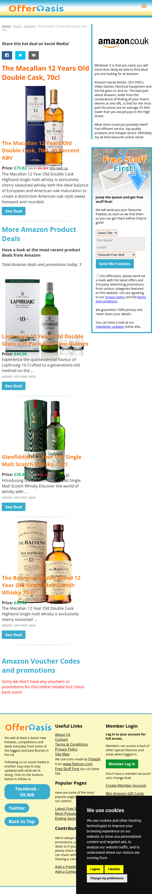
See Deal (13, 211)
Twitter (17, 808)
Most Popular (66, 813)
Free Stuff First (67, 768)
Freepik (94, 759)
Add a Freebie (66, 866)
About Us (63, 734)
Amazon (29, 26)
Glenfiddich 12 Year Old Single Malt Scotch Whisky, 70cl (41, 460)
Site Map (62, 754)
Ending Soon (65, 818)
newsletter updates (110, 326)
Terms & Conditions (71, 744)
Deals (17, 26)
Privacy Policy (66, 749)
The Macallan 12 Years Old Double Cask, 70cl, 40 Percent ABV (40, 150)
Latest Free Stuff (68, 808)
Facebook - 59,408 (27, 792)
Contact (61, 739)
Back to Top (22, 821)
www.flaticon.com (78, 763)
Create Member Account (126, 785)
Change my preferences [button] (107, 878)
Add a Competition (70, 871)
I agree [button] (95, 869)
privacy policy (115, 297)
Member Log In (122, 763)
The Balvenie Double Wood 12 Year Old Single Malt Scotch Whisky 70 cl (41, 585)
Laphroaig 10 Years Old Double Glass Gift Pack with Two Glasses (45, 339)
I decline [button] (114, 869)
